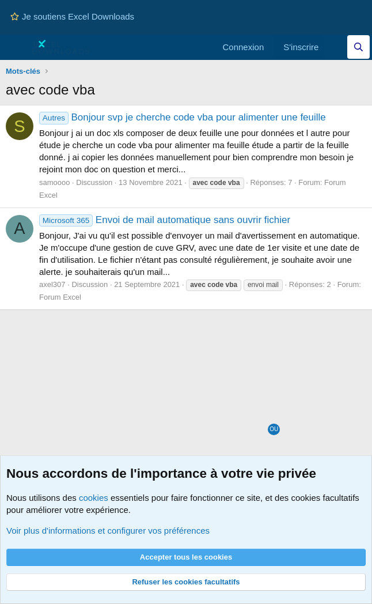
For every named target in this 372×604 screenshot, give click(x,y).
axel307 (52, 284)
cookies (93, 498)
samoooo (54, 182)
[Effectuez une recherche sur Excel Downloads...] (358, 47)
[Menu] (15, 47)
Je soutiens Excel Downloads (72, 16)
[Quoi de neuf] (335, 47)
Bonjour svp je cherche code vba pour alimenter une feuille (182, 117)
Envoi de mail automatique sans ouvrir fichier (164, 219)
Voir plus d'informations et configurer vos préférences (108, 530)
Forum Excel (60, 297)
